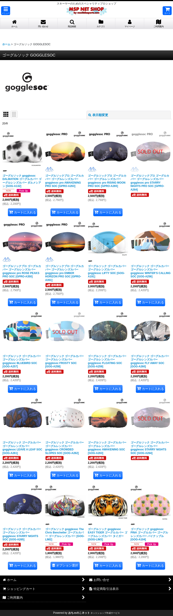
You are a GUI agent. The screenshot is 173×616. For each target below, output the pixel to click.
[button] (5, 10)
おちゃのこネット (79, 612)
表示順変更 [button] (98, 115)
